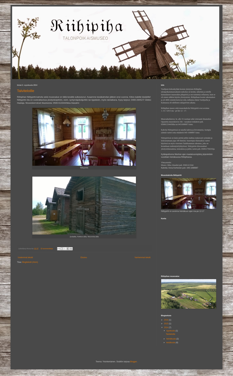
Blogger (133, 361)
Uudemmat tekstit (25, 257)
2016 (166, 320)
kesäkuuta (171, 342)
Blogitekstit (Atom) (30, 262)
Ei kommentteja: (47, 249)
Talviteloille (25, 91)
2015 (166, 323)
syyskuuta (171, 331)
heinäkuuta (171, 339)
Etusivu (84, 257)
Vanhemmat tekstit (142, 257)
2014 (166, 327)
